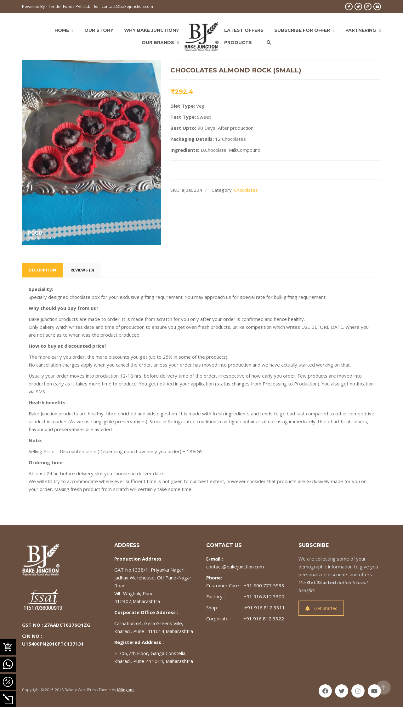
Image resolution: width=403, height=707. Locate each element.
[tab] (42, 270)
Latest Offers (244, 30)
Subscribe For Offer (302, 30)
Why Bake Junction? (151, 30)
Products (238, 42)
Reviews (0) (82, 270)
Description (42, 270)
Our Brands (158, 42)
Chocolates (246, 190)
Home (61, 30)
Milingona (125, 690)
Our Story (98, 30)
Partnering (360, 30)
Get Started (321, 608)
